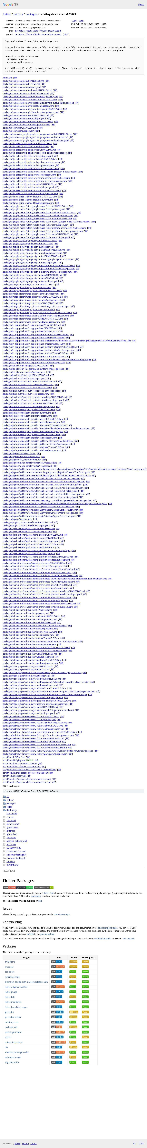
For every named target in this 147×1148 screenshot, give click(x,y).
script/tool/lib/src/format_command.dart (22, 766)
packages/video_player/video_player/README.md (26, 669)
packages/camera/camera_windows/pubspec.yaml (26, 124)
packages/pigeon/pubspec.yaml (17, 519)
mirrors (18, 14)
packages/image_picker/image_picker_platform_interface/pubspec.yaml (36, 315)
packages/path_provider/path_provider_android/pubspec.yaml (31, 422)
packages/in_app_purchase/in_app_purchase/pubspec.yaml (30, 331)
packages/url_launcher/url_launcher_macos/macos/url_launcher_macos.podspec (40, 641)
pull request (128, 938)
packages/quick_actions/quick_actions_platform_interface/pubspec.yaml (36, 559)
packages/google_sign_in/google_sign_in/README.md (28, 243)
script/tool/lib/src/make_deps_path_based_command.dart (29, 769)
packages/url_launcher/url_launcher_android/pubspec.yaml (30, 619)
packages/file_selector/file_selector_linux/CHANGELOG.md (30, 159)
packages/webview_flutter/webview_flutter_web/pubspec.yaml (32, 741)
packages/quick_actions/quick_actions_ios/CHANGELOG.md (30, 544)
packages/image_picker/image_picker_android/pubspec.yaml (31, 293)
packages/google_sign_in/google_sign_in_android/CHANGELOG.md (34, 249)
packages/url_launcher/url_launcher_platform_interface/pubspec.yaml (35, 650)
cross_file (9, 967)
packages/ (11, 803)
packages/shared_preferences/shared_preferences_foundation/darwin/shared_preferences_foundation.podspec (55, 578)
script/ (9, 806)
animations (10, 961)
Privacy (25, 1143)
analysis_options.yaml (17, 841)
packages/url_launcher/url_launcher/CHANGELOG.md (27, 610)
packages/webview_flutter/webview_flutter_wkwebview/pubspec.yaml (35, 753)
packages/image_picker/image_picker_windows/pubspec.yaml (31, 322)
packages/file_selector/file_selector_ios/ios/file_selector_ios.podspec (35, 152)
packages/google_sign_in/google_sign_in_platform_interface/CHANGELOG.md (39, 265)
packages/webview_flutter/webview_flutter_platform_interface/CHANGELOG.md (40, 732)
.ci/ (8, 796)
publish (30, 934)
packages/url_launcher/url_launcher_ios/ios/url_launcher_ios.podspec (35, 625)
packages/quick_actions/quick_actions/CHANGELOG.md (29, 528)
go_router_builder (13, 1017)
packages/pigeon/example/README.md (21, 456)
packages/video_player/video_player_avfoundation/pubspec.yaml (33, 697)
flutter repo (49, 893)
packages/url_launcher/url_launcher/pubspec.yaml (26, 613)
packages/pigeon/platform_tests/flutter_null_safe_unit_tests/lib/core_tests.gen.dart (41, 478)
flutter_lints (10, 997)
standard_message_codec (17, 1052)
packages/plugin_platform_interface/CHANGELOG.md (28, 522)
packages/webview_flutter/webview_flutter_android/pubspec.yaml (33, 729)
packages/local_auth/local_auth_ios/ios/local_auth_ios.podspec (32, 390)
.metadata (11, 837)
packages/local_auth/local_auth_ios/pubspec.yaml (26, 393)
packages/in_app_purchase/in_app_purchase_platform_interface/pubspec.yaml (39, 350)
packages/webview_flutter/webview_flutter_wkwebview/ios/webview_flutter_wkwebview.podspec (48, 750)
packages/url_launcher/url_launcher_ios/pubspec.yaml (28, 628)
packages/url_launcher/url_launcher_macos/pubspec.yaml (29, 644)
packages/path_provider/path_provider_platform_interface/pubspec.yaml (36, 444)
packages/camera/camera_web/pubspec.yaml (24, 118)
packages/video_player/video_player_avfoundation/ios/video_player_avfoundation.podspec (45, 694)
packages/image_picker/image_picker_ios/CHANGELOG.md (30, 303)
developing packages (107, 927)
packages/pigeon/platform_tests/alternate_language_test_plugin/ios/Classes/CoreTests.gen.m (47, 475)
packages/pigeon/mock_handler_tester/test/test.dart (27, 466)
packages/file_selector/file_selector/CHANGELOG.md (27, 143)
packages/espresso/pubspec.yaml (19, 130)
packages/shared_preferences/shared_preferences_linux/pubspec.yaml (36, 588)
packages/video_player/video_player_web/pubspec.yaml (29, 713)
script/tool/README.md (14, 757)
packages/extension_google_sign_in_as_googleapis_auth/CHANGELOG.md (37, 134)
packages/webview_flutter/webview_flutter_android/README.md (33, 725)
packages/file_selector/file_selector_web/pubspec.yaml (28, 187)
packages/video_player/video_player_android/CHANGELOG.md (32, 678)
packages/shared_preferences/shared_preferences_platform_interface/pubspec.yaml (42, 594)
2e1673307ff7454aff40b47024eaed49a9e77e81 (38, 34)
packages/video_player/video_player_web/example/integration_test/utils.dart (38, 710)
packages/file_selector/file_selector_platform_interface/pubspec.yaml (35, 181)
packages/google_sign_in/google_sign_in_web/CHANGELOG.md (32, 275)
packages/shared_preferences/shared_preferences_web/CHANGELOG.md (37, 597)
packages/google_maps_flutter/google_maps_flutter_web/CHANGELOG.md (38, 234)
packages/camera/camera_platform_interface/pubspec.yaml (31, 112)
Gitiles (17, 1143)
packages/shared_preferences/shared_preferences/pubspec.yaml (33, 566)
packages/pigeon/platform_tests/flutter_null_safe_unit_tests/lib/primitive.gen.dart (40, 497)
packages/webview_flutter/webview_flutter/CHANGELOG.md (31, 716)
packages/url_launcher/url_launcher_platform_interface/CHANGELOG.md (36, 647)
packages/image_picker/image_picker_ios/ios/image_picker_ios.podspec (36, 306)
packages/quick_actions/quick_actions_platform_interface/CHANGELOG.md (38, 556)
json (141, 1143)
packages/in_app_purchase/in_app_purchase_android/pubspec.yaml (34, 343)
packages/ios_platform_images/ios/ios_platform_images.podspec (33, 368)
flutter (7, 14)
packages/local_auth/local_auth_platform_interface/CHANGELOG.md (35, 397)
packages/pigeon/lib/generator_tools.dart (22, 459)
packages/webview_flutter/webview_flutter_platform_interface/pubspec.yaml (38, 735)
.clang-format (13, 824)
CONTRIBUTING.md (16, 851)
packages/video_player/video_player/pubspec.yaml (26, 675)
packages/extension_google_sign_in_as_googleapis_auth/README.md (35, 137)
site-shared (12, 813)
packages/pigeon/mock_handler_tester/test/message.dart (30, 462)
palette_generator (13, 1032)
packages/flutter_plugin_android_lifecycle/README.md (28, 199)
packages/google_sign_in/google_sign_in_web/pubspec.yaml (31, 281)
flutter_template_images (16, 1007)
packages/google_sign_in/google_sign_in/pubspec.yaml (28, 246)
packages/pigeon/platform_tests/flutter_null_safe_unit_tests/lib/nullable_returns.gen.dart (44, 494)
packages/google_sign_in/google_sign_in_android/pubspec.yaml (32, 253)
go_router (9, 1012)
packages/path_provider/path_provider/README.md (27, 412)
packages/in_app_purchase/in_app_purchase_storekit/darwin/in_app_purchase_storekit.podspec (47, 359)
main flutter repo (62, 914)
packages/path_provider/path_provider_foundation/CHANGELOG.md (35, 425)
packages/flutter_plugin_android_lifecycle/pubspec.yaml (28, 203)
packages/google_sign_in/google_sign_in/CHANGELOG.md (30, 240)
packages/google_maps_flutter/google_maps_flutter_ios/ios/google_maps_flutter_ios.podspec (46, 221)
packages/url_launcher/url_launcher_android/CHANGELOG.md (31, 616)
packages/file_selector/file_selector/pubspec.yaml (26, 146)
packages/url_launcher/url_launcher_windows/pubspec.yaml (30, 663)
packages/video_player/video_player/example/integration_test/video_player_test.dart (42, 672)
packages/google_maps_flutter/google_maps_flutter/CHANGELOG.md (35, 206)
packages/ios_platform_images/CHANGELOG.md (26, 365)
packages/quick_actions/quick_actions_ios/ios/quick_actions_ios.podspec (36, 550)
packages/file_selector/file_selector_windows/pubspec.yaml (30, 193)
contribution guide (102, 938)
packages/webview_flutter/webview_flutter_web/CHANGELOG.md (33, 738)
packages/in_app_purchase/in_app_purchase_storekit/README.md (34, 356)
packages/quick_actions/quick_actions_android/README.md (31, 538)
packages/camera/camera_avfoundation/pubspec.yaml (28, 105)
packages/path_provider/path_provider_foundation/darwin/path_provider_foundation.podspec (46, 428)
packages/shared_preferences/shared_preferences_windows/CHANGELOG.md (39, 603)
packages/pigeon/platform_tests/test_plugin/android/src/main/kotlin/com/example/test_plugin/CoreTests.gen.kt (55, 503)
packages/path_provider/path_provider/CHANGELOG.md (29, 409)
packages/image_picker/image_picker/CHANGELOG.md (28, 284)
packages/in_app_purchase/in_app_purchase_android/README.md (34, 337)
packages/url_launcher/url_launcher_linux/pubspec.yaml (28, 634)
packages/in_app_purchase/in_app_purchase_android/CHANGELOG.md (36, 334)
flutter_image (11, 991)
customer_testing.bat (16, 854)
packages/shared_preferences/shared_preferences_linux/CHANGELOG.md (37, 585)
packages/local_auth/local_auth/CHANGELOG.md (26, 375)
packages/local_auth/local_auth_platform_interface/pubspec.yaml (33, 400)
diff (66, 34)
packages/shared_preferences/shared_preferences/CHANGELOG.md (35, 563)
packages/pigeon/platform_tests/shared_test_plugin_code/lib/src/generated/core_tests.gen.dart (47, 500)
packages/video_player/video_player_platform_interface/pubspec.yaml (35, 704)
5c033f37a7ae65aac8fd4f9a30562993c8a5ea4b (38, 30)
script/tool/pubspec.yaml (14, 775)
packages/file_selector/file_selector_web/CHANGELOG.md (30, 184)
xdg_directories (12, 1062)
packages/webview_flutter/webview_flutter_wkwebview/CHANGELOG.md (37, 744)
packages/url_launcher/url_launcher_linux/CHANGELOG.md (30, 631)
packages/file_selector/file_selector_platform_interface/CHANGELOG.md (36, 178)
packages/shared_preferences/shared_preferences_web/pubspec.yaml (35, 600)
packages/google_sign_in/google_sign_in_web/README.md (30, 278)
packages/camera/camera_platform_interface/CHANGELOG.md (32, 109)
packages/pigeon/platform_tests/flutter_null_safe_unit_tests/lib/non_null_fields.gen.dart (43, 487)
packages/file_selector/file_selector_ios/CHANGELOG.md (29, 149)
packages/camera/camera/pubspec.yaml (22, 87)
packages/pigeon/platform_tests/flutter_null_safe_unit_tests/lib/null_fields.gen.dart (41, 491)
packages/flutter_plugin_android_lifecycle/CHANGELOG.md (30, 196)
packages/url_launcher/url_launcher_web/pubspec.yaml (28, 656)
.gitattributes (12, 827)
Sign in (141, 4)
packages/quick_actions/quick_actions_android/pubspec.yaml (31, 541)
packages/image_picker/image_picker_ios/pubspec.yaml (29, 309)
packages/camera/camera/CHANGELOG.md (23, 80)
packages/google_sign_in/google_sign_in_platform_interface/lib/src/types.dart (39, 268)
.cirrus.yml (7, 77)
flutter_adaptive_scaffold (16, 987)
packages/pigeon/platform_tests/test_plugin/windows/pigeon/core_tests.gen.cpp (40, 512)
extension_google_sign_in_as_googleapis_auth (26, 981)
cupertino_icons (12, 977)
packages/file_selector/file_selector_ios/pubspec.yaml (28, 156)
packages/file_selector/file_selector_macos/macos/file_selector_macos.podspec (40, 171)
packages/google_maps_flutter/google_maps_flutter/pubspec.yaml (34, 209)
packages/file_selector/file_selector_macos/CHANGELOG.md (31, 168)
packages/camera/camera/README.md (21, 84)
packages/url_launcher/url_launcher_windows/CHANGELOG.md (32, 660)
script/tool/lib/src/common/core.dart (20, 763)
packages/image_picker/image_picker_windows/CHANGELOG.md (33, 318)
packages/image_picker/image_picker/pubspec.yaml (27, 287)
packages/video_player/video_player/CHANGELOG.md (28, 666)
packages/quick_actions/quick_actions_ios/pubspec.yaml (29, 553)
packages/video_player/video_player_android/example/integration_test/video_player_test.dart (46, 682)
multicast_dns (11, 1027)
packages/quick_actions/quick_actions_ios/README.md (28, 547)
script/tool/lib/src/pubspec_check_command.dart (25, 772)
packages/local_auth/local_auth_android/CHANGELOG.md (30, 381)
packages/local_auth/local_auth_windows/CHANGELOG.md (30, 403)
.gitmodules (12, 834)
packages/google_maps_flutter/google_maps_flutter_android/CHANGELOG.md (39, 212)
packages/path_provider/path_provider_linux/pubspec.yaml (30, 437)
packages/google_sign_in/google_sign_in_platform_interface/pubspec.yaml (37, 271)
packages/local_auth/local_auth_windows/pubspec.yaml (29, 406)
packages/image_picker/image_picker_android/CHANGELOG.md (32, 290)
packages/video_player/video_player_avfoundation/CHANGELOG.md (34, 688)
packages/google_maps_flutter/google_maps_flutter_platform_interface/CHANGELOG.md (44, 228)
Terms (33, 1143)
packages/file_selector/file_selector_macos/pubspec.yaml (29, 174)
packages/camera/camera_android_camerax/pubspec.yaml (30, 96)
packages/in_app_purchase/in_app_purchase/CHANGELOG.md (32, 325)
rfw (6, 1047)
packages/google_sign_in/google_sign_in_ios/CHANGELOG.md (32, 256)
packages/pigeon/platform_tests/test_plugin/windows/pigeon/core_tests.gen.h (39, 516)
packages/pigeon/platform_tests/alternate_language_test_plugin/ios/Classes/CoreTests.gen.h (46, 472)
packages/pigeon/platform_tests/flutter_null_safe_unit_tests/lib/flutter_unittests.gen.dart (44, 481)
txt (135, 1143)
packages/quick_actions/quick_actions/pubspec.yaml (27, 531)
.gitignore (11, 830)
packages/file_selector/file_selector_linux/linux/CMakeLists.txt (31, 162)
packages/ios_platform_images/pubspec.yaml (24, 372)
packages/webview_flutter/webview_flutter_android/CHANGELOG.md (35, 722)
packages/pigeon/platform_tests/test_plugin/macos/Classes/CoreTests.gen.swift (40, 509)
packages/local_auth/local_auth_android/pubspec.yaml (28, 384)
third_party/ (12, 810)
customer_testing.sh (16, 858)
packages (31, 14)
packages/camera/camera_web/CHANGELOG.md (26, 115)
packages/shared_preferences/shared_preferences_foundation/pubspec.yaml (39, 581)
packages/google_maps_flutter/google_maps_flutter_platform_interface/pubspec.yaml (43, 231)
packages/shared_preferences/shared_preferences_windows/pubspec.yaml (38, 606)
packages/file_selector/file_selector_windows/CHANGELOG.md (32, 190)
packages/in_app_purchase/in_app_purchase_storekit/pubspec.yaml (34, 362)
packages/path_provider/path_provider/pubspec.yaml (27, 415)
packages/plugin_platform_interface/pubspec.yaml (26, 525)
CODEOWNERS (14, 847)
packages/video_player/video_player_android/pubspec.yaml (30, 685)
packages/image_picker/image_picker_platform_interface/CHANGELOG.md (37, 312)
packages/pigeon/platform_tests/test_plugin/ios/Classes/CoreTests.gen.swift (39, 506)
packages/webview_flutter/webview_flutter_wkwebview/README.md (35, 747)
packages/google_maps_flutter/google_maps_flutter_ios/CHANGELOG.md (37, 218)
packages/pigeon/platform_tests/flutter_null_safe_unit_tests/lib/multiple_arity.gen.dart (42, 484)
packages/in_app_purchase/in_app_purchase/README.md (30, 328)
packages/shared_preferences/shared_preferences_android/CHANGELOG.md (39, 569)
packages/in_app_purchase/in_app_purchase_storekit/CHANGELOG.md (36, 353)
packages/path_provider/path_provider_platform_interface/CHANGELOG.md (38, 441)
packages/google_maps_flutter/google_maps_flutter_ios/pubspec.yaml (36, 224)
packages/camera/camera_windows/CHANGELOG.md (28, 121)
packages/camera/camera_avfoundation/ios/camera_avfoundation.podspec (38, 102)
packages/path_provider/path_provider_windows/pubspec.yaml (32, 450)
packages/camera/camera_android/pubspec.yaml (26, 93)
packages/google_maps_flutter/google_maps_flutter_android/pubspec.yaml (38, 215)
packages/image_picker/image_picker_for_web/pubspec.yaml (31, 300)
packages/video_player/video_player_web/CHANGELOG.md (30, 707)
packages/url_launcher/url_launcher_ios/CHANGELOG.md (29, 622)
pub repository (47, 934)
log (74, 20)
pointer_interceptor (14, 1042)
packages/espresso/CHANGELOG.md (20, 127)
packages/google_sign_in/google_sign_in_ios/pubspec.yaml (30, 262)
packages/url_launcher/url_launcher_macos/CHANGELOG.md (31, 638)
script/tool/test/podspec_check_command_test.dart (27, 779)
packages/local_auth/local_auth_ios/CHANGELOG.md (27, 387)
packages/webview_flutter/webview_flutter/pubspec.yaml (29, 719)
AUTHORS (11, 844)
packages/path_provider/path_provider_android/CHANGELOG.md (33, 419)
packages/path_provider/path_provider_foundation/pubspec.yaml (33, 431)
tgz (81, 20)
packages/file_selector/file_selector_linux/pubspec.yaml (28, 165)
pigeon (8, 1037)
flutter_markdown (13, 1002)
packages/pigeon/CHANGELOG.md (19, 453)
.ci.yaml (10, 817)
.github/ (10, 800)
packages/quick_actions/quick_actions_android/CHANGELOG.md (33, 534)
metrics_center (12, 1022)
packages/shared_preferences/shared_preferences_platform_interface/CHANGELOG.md (44, 591)
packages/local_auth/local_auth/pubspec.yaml (24, 378)
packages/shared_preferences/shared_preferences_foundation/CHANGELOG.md (40, 575)
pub (40, 900)
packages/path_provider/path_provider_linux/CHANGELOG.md (31, 434)
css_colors (9, 971)
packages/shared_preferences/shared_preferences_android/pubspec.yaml (37, 572)
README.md (12, 865)
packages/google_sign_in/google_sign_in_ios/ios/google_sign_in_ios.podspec (38, 259)
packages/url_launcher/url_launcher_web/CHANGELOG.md (30, 653)
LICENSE (11, 861)
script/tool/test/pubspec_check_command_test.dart (27, 782)
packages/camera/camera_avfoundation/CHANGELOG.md (30, 99)
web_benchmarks (13, 1057)
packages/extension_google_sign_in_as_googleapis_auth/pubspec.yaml (36, 140)
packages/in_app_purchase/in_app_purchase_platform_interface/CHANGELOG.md (41, 347)
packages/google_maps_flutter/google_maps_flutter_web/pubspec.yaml (36, 237)
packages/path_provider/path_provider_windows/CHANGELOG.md (34, 447)
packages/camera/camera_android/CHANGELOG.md (27, 90)
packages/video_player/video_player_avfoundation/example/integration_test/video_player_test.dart (49, 691)
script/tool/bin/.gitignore (14, 760)
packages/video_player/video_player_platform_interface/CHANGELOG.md (37, 700)
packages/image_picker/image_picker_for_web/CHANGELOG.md (33, 296)
